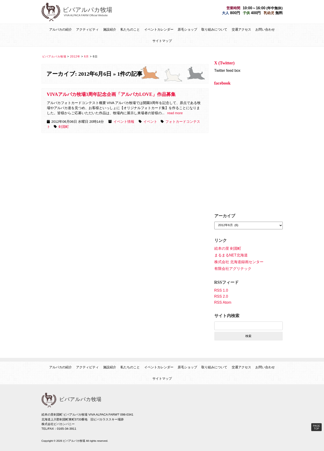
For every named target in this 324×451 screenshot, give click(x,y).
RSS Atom (222, 302)
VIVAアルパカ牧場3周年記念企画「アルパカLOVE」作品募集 (111, 94)
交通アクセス (241, 29)
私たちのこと (130, 29)
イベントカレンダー (158, 29)
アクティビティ (87, 29)
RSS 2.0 (221, 296)
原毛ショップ (187, 29)
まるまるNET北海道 (231, 255)
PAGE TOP (316, 427)
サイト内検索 (226, 315)
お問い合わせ (265, 29)
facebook (222, 83)
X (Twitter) (224, 63)
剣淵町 (63, 127)
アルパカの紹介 (60, 29)
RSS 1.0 (221, 290)
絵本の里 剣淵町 (227, 248)
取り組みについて (214, 29)
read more (175, 113)
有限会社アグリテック (232, 269)
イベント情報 (123, 121)
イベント (150, 121)
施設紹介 (109, 29)
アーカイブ (224, 216)
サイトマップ (162, 41)
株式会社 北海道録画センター (238, 262)
